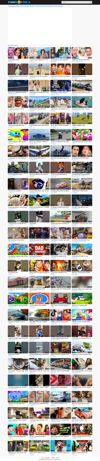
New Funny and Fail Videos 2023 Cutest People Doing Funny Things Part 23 (60, 453)
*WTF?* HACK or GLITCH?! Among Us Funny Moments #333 (59, 305)
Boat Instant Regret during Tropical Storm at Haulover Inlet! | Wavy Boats (39, 354)
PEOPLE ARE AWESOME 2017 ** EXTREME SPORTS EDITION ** (39, 207)
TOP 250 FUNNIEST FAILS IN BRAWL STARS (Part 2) (38, 305)
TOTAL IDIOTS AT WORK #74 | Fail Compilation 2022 (37, 453)
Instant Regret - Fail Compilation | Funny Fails (60, 109)
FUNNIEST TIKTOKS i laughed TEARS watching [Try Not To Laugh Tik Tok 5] (59, 322)
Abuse (57, 457)
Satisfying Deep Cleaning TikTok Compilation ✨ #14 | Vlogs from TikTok (39, 289)
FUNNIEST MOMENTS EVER (78, 125)
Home (42, 457)
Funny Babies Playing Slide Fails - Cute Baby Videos (39, 420)
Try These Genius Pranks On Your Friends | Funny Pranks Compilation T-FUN (82, 142)
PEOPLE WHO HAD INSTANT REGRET (80, 158)
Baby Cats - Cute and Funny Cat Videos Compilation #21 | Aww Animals (81, 273)
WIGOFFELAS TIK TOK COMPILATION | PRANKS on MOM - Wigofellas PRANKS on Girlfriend (82, 60)
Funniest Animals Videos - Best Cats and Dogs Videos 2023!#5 (39, 191)
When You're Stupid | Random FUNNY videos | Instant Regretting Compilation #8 (82, 403)
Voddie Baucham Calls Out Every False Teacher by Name (17, 453)
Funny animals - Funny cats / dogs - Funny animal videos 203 (82, 223)
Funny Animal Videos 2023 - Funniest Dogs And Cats (80, 109)
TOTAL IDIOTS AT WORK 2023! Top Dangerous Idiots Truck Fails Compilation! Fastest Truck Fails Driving (39, 158)
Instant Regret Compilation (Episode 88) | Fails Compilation (60, 240)
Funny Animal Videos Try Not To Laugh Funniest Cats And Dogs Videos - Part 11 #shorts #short (39, 387)
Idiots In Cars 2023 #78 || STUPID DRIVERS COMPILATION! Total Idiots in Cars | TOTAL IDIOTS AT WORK (61, 289)
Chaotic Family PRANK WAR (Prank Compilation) (16, 125)
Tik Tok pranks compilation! (14, 190)
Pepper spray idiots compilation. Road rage (60, 354)
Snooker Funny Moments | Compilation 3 (39, 240)
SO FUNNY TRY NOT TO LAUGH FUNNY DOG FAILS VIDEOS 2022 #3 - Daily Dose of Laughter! (60, 420)
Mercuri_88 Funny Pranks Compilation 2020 (60, 125)
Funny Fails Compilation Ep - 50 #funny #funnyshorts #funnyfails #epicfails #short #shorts (17, 387)
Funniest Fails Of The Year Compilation (39, 76)
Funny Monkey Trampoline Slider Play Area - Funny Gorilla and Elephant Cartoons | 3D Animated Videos (18, 256)
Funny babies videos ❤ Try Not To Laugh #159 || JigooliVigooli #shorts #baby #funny (17, 76)
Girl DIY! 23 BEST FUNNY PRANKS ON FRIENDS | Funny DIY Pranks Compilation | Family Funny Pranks (18, 436)
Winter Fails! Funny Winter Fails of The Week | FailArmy (60, 158)
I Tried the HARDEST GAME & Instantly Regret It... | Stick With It (17, 142)
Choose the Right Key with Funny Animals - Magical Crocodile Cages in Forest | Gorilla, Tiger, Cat (18, 305)
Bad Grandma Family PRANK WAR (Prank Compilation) (39, 403)
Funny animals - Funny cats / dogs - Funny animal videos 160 (18, 371)
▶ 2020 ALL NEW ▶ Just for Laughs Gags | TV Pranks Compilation (82, 289)
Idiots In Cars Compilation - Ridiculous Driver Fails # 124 (39, 142)
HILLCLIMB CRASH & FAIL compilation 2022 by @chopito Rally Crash (38, 322)
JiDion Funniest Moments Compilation (60, 436)
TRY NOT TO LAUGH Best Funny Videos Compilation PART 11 (60, 142)
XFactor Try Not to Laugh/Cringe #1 (59, 387)
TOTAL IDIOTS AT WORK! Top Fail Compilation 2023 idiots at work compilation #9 (80, 191)
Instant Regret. (33, 223)
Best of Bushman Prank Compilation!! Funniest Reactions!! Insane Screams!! (60, 60)
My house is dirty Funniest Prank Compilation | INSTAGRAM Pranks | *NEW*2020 (80, 453)
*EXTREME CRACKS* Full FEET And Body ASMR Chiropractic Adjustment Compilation (81, 387)
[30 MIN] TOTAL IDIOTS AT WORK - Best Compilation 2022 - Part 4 (17, 289)
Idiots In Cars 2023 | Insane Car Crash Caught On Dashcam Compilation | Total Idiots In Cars (81, 92)
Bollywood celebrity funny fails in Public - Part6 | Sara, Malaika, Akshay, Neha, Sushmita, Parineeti (81, 436)
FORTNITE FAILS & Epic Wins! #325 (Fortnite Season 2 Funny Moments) (38, 109)
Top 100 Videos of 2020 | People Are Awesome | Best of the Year (59, 92)
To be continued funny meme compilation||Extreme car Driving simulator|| (16, 174)
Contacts (53, 457)
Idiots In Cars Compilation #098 (79, 305)
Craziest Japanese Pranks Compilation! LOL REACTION (17, 420)
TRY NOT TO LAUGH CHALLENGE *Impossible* (37, 436)
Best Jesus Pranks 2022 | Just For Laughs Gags (82, 371)
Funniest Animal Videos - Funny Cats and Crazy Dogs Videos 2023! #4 (17, 207)
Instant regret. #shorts (13, 354)
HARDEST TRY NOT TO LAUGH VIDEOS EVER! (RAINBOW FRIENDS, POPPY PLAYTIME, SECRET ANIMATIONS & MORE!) (82, 322)
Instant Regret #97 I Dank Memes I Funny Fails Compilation (39, 92)
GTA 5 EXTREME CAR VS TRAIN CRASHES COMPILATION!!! (39, 125)
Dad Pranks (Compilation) (36, 256)
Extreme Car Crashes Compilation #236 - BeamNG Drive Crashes (81, 354)
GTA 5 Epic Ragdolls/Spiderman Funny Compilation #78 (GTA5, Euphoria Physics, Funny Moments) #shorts (61, 338)
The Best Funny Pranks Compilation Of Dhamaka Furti (60, 223)
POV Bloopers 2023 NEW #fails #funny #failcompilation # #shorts (60, 207)
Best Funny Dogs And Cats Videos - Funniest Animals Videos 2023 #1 (16, 240)
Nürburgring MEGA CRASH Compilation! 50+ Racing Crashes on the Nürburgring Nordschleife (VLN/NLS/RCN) (60, 191)
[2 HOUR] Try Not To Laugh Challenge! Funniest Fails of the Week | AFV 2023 (81, 174)
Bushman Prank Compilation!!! (79, 76)
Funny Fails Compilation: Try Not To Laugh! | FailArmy (16, 322)
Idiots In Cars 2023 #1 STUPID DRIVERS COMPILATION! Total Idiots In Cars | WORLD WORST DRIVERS (60, 371)
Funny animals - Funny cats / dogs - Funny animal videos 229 (39, 371)
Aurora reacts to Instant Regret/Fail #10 (81, 338)
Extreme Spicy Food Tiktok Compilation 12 (39, 272)
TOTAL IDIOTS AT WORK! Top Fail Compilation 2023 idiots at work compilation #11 (58, 256)
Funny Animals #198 (13, 272)
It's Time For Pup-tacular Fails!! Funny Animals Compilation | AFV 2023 (81, 240)
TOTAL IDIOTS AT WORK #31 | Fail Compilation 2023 (80, 256)
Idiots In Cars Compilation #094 (79, 420)
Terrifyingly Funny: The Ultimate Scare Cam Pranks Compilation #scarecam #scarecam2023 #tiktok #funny (17, 223)
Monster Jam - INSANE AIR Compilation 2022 (17, 92)
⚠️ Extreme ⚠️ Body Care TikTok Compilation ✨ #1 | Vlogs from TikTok (17, 109)
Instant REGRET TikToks (13, 59)
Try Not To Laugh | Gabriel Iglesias (59, 174)
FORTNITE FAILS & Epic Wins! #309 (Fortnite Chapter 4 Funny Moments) (16, 403)
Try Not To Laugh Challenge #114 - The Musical (39, 60)
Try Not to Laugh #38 (34, 338)
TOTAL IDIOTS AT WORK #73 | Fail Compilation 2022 (59, 273)
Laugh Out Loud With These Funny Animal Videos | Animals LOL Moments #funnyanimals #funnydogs (18, 338)
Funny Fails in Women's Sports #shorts (39, 174)
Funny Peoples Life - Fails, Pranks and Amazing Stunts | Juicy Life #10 (17, 158)
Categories (47, 457)
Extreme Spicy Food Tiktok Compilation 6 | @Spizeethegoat (61, 76)
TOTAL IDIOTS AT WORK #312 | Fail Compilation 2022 (59, 403)
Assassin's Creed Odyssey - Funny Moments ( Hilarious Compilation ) (80, 207)
